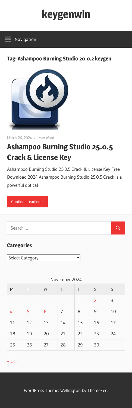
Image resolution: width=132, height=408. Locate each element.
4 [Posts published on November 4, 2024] (11, 311)
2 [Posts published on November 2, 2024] (95, 300)
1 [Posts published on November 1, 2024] (79, 300)
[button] (37, 99)
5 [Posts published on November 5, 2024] (28, 311)
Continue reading (25, 201)
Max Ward (46, 137)
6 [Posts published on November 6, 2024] (45, 311)
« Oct (12, 361)
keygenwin (66, 14)
